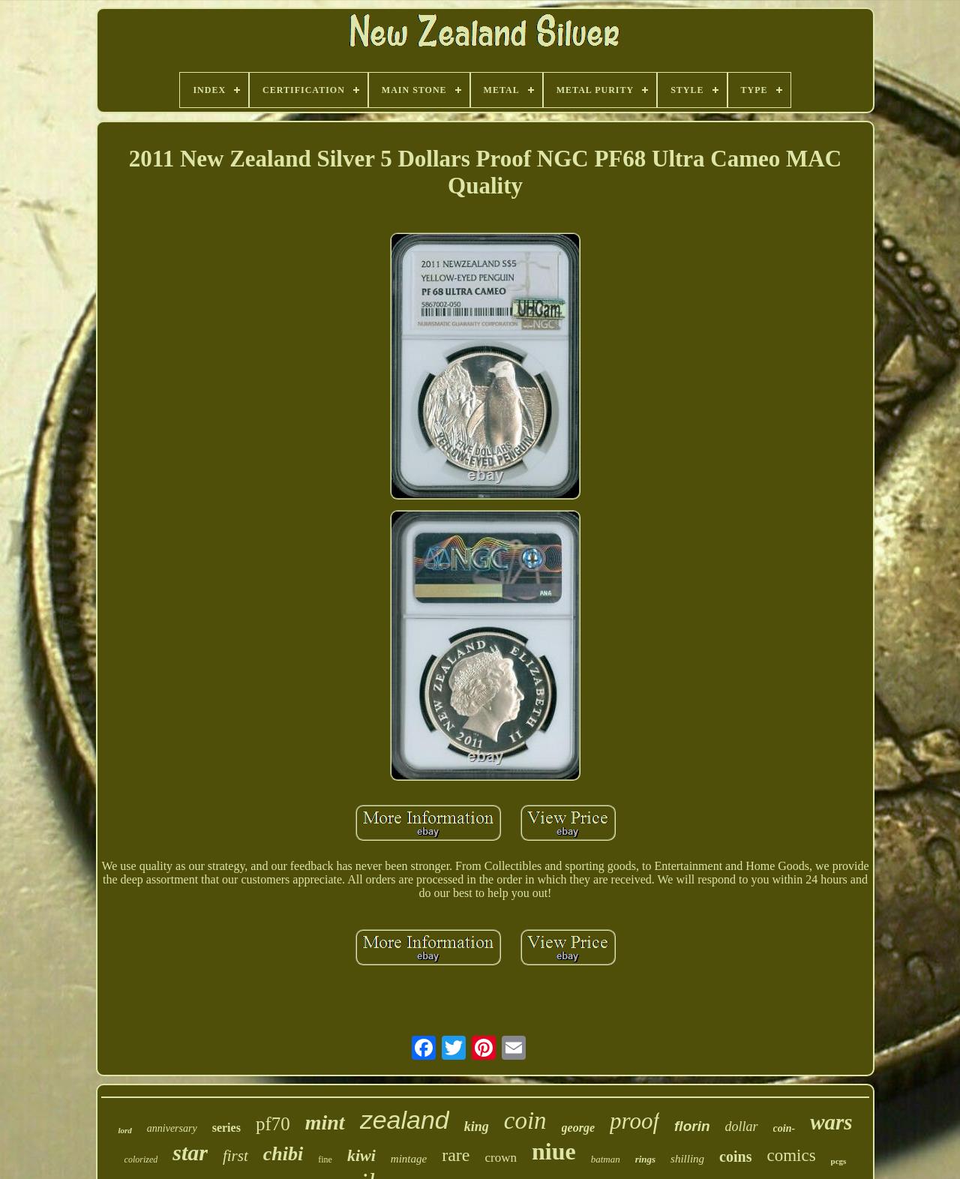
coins (735, 1156)
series (226, 1127)
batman (605, 1159)
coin (525, 1120)
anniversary (172, 1128)
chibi (283, 1154)
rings (645, 1159)
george (578, 1127)
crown (500, 1157)
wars (831, 1122)
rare (456, 1155)
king (476, 1126)
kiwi (361, 1155)
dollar (741, 1126)
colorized (141, 1159)
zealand (404, 1120)
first (235, 1156)
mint (325, 1122)
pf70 (273, 1124)
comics (790, 1155)
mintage (409, 1159)
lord (124, 1130)
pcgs (839, 1161)
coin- (784, 1128)
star (190, 1152)
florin (692, 1126)
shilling (687, 1159)
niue (554, 1151)
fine (325, 1159)
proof (634, 1121)
